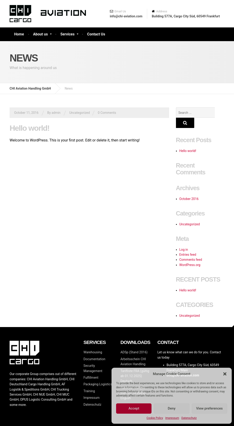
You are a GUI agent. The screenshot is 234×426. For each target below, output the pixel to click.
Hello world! (29, 128)
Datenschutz (189, 418)
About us (40, 34)
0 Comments (107, 112)
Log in (183, 239)
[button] (225, 374)
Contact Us (96, 34)
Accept (133, 408)
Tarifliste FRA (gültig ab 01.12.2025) (134, 366)
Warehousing (92, 342)
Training (89, 381)
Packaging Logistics (97, 374)
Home (19, 34)
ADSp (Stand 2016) (134, 342)
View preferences (209, 408)
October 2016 (189, 188)
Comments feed (190, 249)
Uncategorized (79, 112)
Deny (172, 408)
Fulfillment (90, 367)
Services (67, 34)
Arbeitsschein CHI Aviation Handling (133, 351)
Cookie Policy (154, 418)
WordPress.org (189, 254)
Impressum (172, 418)
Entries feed (187, 244)
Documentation (94, 349)
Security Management (92, 358)
